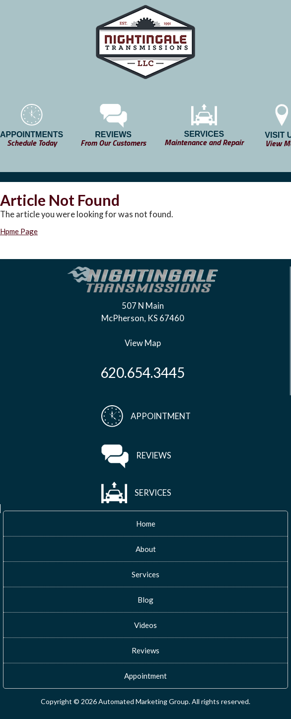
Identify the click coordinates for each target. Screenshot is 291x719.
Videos (145, 625)
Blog (145, 599)
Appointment (145, 675)
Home (145, 523)
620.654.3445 (142, 372)
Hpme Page (19, 231)
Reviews (145, 650)
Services (145, 574)
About (146, 548)
